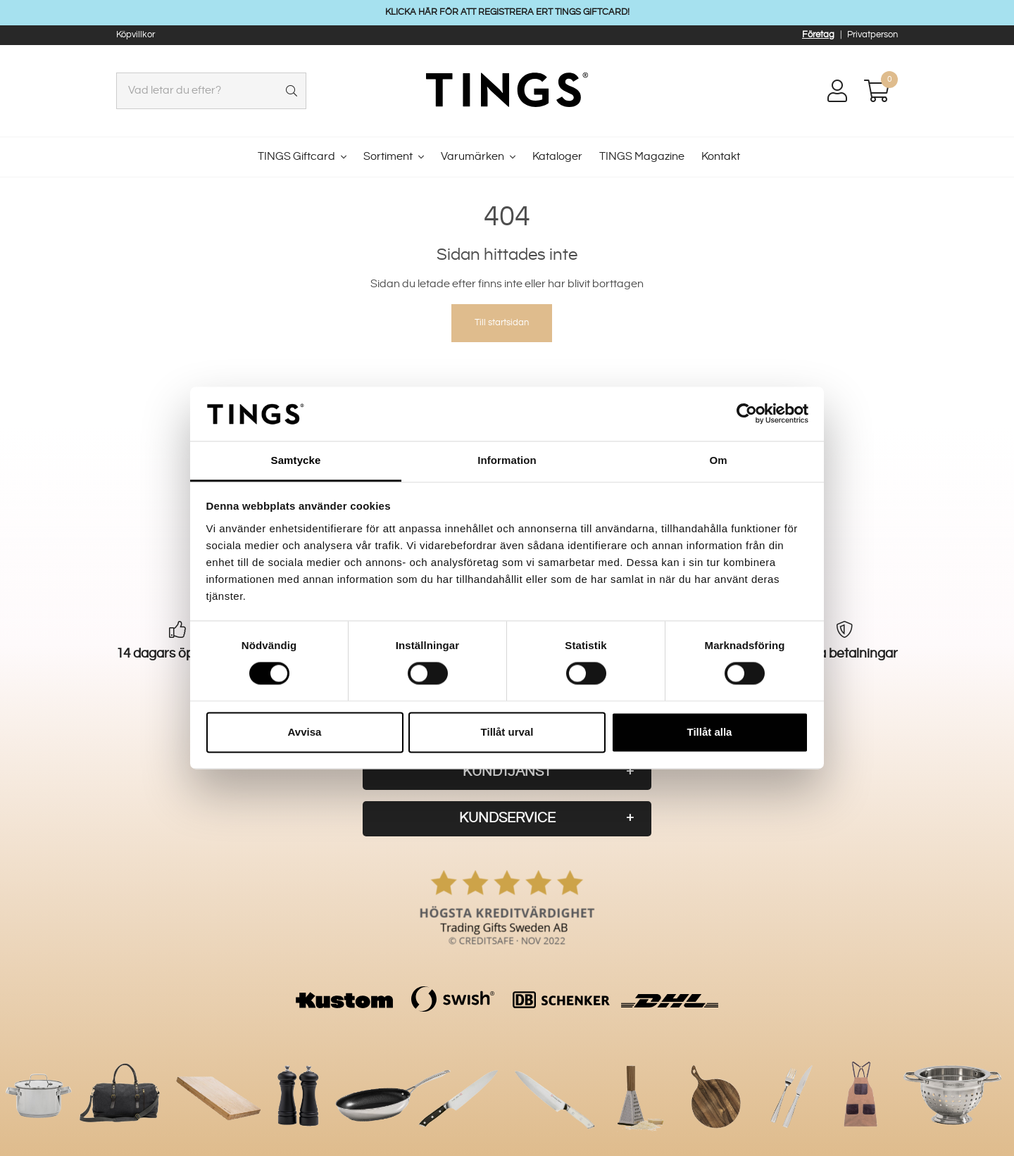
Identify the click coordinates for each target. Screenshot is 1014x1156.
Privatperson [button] (872, 34)
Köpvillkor (135, 34)
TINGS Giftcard (296, 157)
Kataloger (557, 157)
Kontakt (720, 157)
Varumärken (472, 157)
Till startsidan (502, 322)
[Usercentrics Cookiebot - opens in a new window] (746, 414)
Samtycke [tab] (296, 460)
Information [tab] (507, 460)
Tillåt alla (709, 732)
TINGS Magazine (641, 157)
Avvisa (305, 732)
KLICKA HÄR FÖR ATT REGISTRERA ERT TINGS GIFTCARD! (507, 12)
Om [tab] (718, 460)
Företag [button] (818, 34)
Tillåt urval (507, 732)
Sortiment (388, 157)
